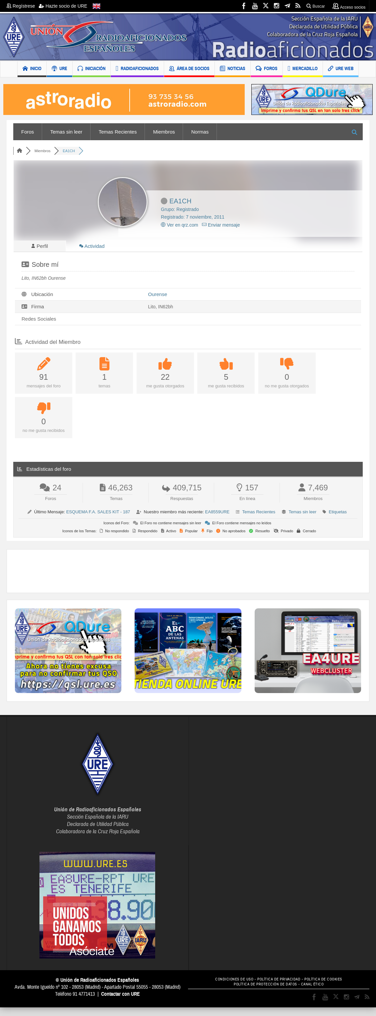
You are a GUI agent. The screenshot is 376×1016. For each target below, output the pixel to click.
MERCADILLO (303, 69)
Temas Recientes (117, 132)
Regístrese (23, 6)
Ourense (157, 296)
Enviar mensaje (221, 225)
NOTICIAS (232, 69)
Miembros (164, 132)
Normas (200, 132)
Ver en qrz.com (179, 225)
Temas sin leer (66, 132)
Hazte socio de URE (63, 6)
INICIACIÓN (91, 69)
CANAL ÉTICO (317, 986)
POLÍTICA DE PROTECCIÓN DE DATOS (264, 986)
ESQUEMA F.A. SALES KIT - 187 (98, 513)
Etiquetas (338, 513)
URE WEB (340, 69)
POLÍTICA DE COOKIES (329, 981)
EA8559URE (217, 513)
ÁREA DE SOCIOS (189, 69)
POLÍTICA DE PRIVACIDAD (278, 981)
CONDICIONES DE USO (228, 981)
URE (59, 69)
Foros (27, 132)
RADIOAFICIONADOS (137, 69)
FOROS (266, 69)
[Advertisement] (188, 573)
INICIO (32, 69)
